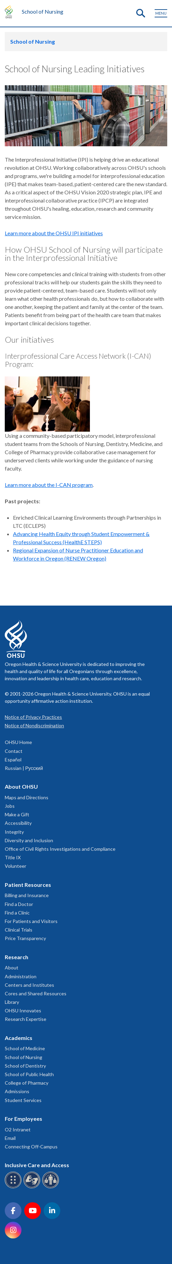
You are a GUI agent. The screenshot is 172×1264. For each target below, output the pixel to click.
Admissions (17, 1091)
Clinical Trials (18, 930)
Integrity (14, 832)
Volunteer (15, 866)
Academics (18, 1038)
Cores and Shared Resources (35, 993)
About (11, 967)
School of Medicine (25, 1048)
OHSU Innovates (23, 1010)
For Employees (23, 1118)
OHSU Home (18, 742)
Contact (13, 751)
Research (16, 957)
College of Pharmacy (26, 1083)
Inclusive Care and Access (37, 1165)
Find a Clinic (17, 913)
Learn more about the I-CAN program (49, 484)
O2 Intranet (18, 1129)
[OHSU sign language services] (33, 1187)
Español (13, 759)
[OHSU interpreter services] (51, 1187)
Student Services (23, 1100)
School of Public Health (29, 1074)
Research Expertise (25, 1019)
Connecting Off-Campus (31, 1146)
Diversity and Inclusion (29, 840)
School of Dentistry (25, 1066)
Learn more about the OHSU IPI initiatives (54, 233)
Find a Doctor (19, 904)
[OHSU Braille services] (14, 1187)
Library (12, 1002)
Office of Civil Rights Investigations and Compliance (60, 849)
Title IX (13, 857)
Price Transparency (25, 938)
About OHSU (21, 786)
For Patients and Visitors (31, 921)
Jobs (10, 806)
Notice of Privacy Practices (33, 717)
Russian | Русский (24, 768)
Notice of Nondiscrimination (34, 725)
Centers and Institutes (29, 985)
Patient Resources (28, 884)
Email (10, 1138)
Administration (20, 976)
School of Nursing (42, 11)
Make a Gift (17, 814)
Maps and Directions (26, 797)
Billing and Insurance (27, 895)
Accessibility (18, 823)
